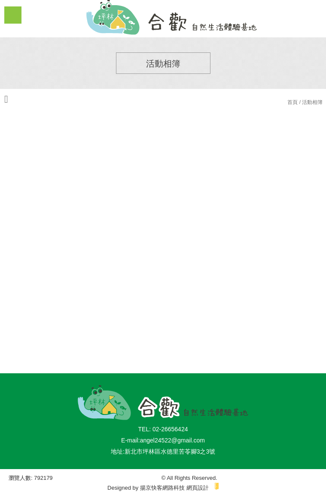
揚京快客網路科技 (162, 488)
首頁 (292, 102)
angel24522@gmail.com (172, 440)
